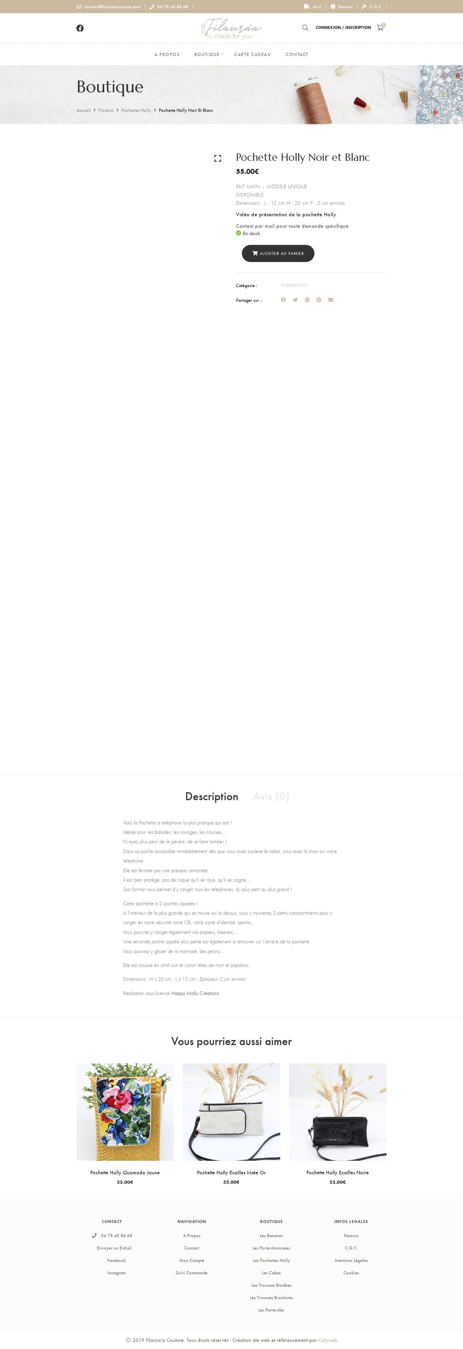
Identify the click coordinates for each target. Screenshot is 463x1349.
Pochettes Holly (136, 110)
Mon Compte (191, 1260)
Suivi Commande (192, 1273)
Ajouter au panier (282, 253)
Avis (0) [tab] (271, 795)
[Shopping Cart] (380, 27)
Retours (342, 6)
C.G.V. (372, 6)
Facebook (112, 1260)
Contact (191, 1248)
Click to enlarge (217, 158)
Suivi (313, 6)
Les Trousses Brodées (271, 1285)
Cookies (351, 1273)
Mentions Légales (351, 1260)
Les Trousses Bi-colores (271, 1297)
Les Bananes (271, 1235)
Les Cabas (271, 1273)
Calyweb (328, 1339)
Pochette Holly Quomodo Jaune (125, 1172)
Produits (106, 110)
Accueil (83, 110)
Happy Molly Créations (195, 993)
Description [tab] (211, 795)
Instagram (112, 1273)
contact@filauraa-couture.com (108, 6)
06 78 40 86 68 (168, 6)
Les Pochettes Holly (271, 1260)
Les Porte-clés (271, 1310)
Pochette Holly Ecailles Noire (338, 1172)
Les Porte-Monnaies (271, 1248)
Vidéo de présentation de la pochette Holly (286, 214)
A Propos (191, 1235)
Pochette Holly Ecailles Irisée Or (231, 1172)
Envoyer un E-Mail (114, 1248)
